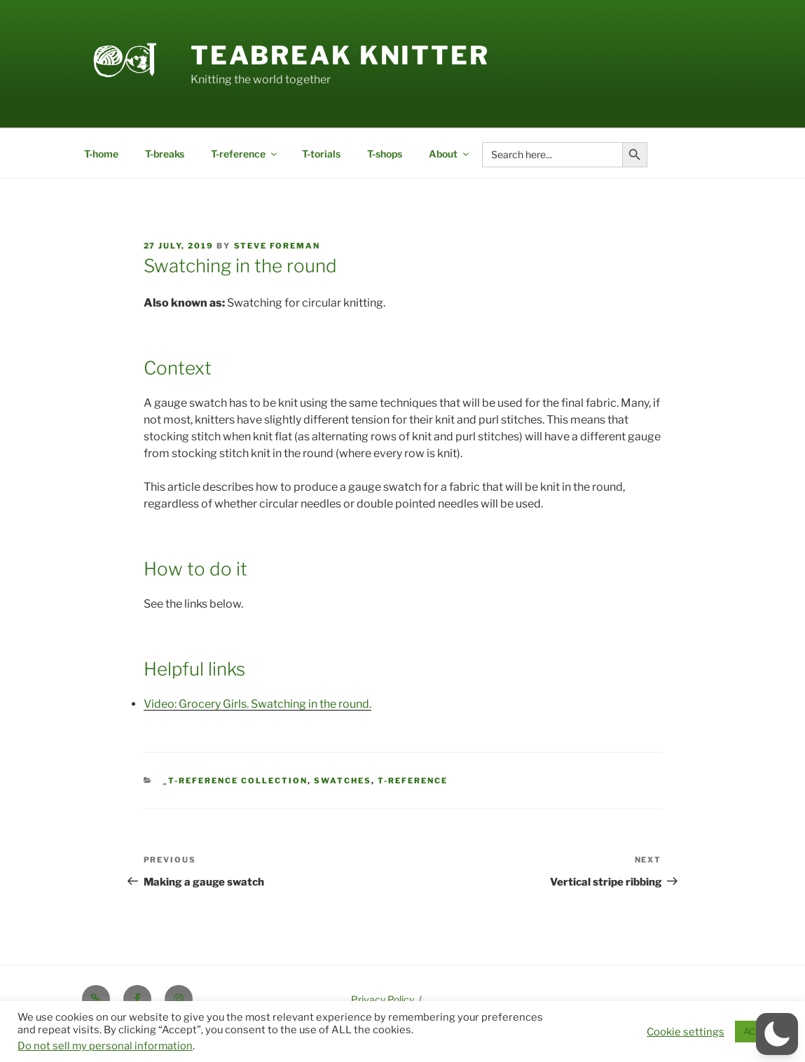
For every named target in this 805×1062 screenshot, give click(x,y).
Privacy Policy (382, 999)
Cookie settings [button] (685, 1032)
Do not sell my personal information (105, 1046)
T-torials (321, 154)
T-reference (245, 154)
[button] (777, 1034)
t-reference (413, 780)
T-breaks (164, 154)
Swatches (342, 780)
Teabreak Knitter (340, 55)
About (450, 154)
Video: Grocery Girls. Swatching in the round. (257, 704)
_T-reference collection (235, 780)
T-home (101, 154)
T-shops (384, 154)
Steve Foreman (277, 246)
